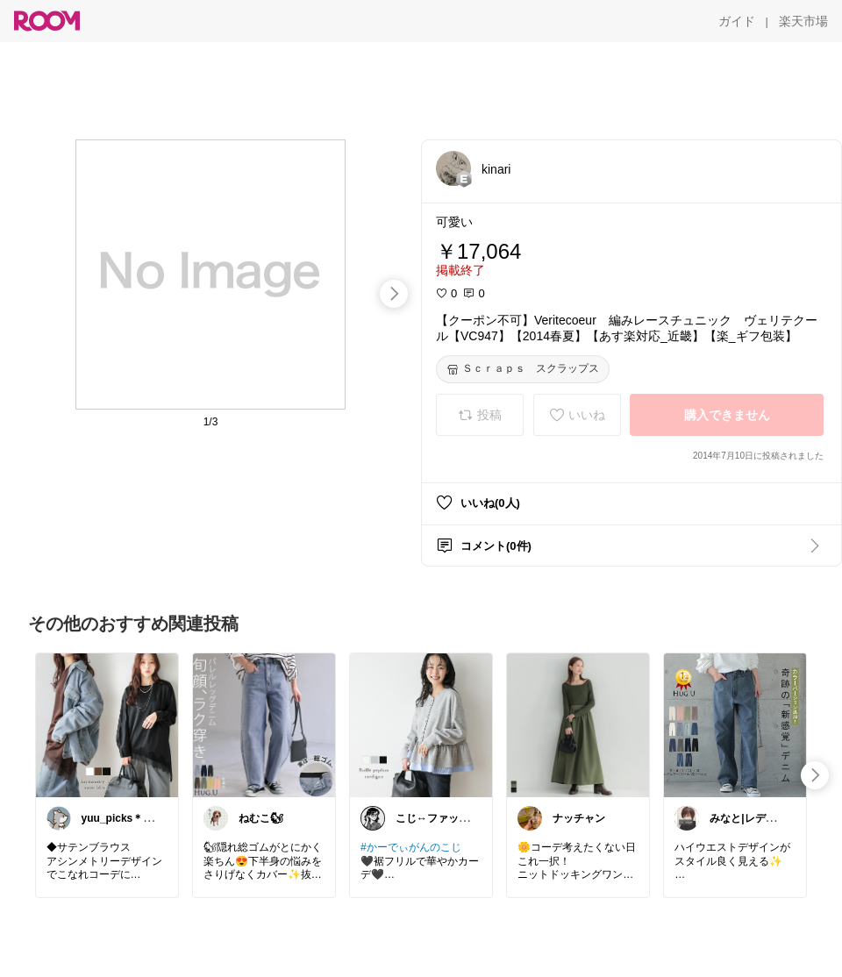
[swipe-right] (394, 294)
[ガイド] (736, 21)
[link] (107, 724)
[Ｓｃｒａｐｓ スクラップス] (523, 369)
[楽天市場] (803, 21)
